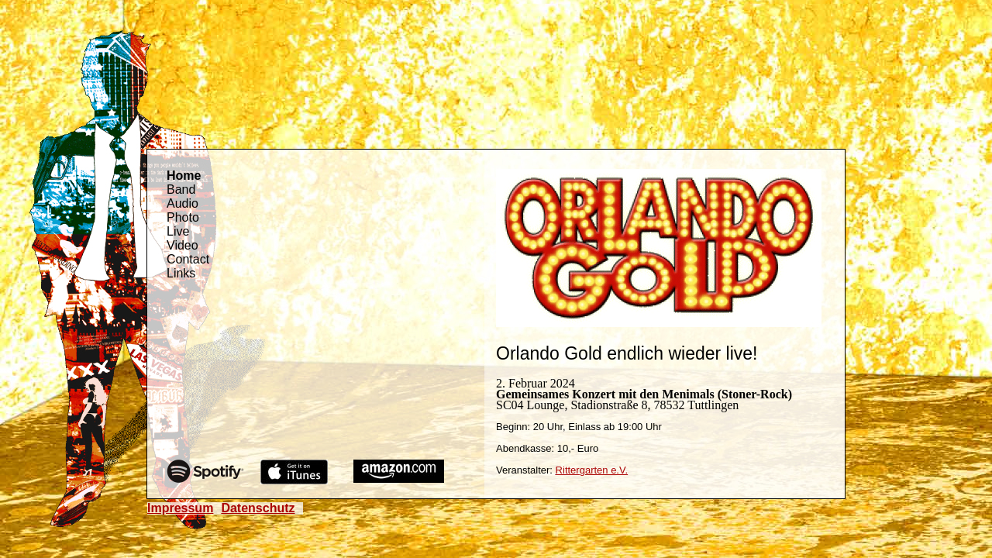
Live (178, 231)
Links (181, 273)
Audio (182, 203)
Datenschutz (257, 508)
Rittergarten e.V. (592, 470)
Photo (183, 217)
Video (182, 245)
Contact (188, 259)
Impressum (180, 508)
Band (181, 189)
